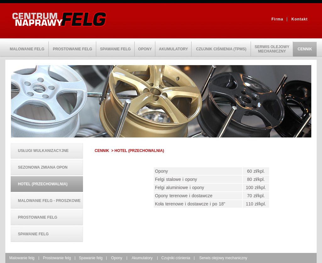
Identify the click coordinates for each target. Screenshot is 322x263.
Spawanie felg (91, 258)
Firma (277, 19)
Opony (116, 258)
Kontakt (299, 19)
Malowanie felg (21, 258)
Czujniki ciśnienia (175, 258)
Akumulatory (142, 258)
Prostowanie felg (57, 258)
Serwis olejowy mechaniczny (223, 258)
